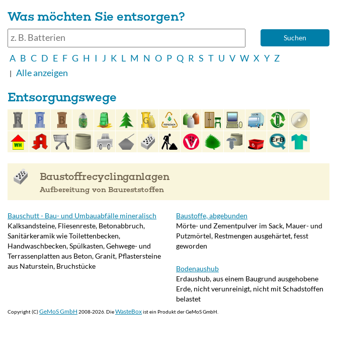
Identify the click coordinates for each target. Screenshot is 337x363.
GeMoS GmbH (58, 311)
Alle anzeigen (42, 73)
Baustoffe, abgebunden (211, 215)
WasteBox (128, 311)
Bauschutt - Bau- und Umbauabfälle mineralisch (82, 215)
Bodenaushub (197, 268)
